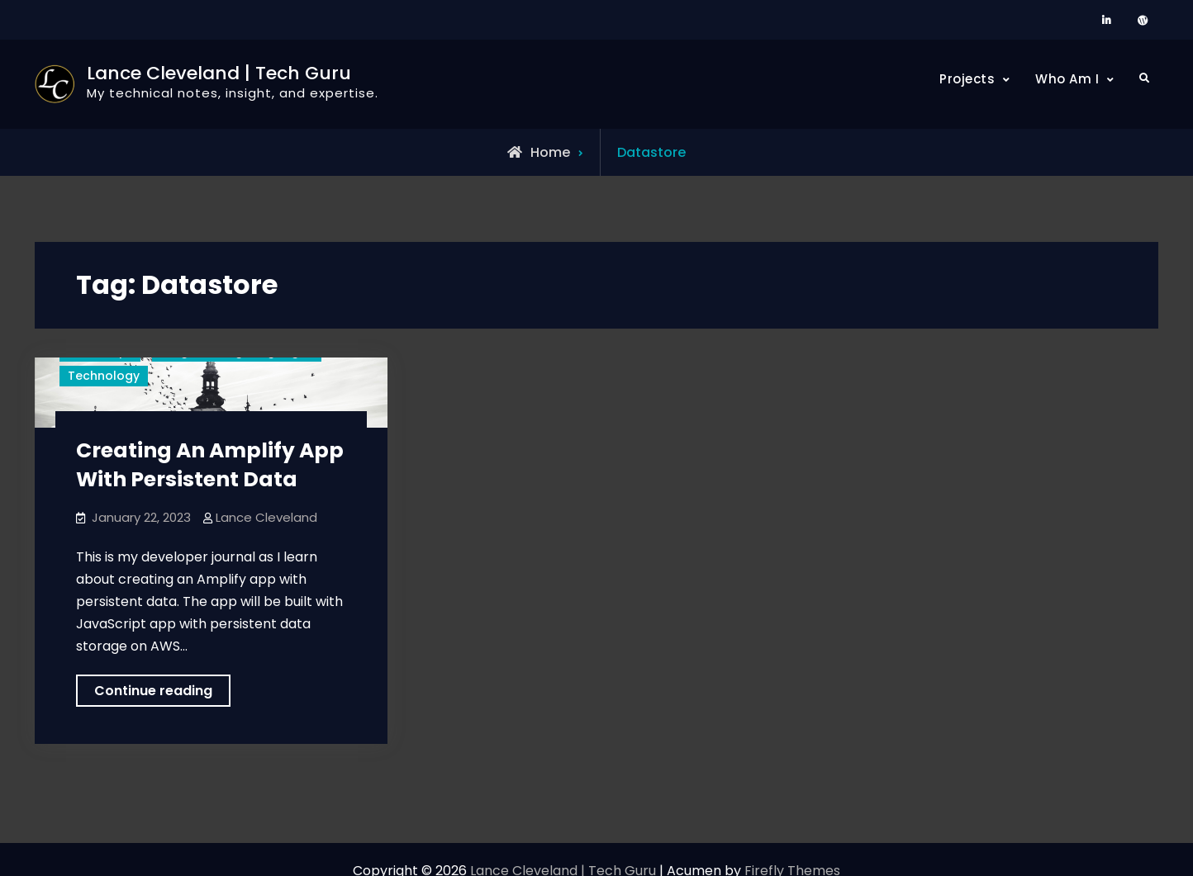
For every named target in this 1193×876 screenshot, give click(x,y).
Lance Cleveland (266, 517)
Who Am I (1067, 79)
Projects (967, 79)
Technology (104, 375)
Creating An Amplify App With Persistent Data (210, 465)
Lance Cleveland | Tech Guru (219, 73)
